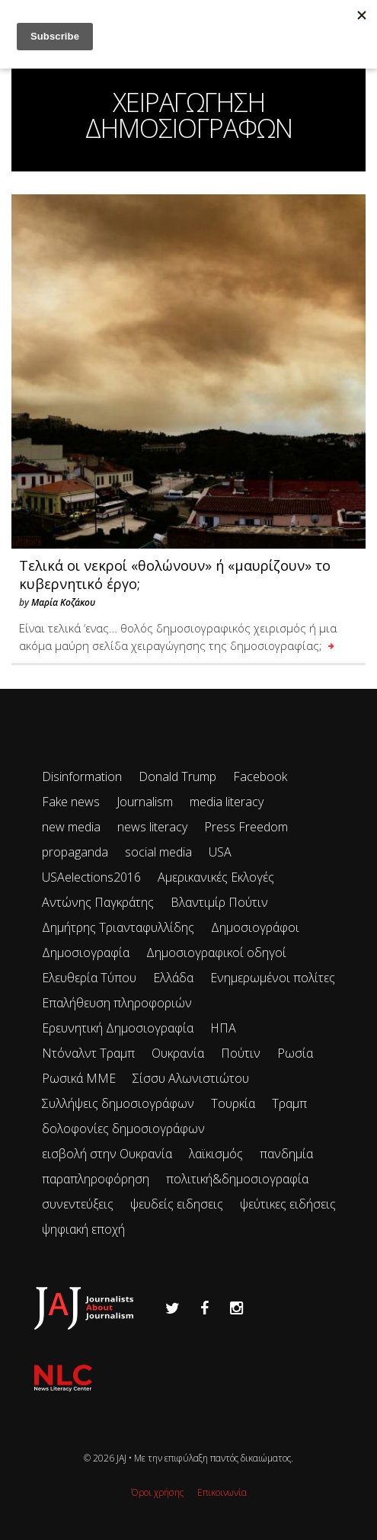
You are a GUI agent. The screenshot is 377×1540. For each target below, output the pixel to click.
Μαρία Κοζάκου (63, 602)
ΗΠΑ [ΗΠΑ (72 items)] (223, 1028)
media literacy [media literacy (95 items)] (227, 801)
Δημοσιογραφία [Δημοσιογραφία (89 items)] (85, 952)
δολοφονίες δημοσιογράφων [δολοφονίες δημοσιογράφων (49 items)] (123, 1128)
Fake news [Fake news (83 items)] (71, 801)
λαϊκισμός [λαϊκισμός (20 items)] (216, 1153)
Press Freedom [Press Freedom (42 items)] (246, 826)
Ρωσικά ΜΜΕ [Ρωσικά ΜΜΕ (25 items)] (79, 1078)
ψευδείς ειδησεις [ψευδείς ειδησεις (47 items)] (176, 1204)
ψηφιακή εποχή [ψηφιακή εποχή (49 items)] (83, 1229)
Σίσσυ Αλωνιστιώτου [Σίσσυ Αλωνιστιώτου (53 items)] (191, 1078)
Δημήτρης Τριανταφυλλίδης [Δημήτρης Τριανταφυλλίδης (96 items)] (118, 927)
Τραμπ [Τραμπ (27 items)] (289, 1103)
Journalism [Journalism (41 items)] (145, 801)
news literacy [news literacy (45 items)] (152, 826)
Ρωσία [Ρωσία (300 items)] (295, 1053)
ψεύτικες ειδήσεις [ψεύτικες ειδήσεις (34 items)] (288, 1204)
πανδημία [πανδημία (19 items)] (286, 1153)
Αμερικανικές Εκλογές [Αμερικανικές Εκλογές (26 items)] (216, 877)
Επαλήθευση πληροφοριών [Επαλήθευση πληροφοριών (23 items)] (117, 1002)
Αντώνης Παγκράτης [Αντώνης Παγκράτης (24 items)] (98, 902)
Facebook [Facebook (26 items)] (260, 776)
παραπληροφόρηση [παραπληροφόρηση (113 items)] (95, 1178)
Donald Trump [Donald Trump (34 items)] (177, 776)
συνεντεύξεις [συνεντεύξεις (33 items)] (77, 1204)
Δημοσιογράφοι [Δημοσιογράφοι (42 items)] (255, 927)
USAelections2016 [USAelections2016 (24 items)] (91, 877)
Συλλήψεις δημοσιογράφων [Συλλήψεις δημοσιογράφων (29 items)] (118, 1103)
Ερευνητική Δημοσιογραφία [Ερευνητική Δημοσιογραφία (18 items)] (117, 1028)
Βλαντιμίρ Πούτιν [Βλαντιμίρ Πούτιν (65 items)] (219, 902)
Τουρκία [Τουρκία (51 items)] (233, 1103)
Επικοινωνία (222, 1492)
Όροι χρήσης (157, 1492)
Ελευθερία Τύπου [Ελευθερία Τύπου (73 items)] (89, 977)
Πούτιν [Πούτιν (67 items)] (240, 1053)
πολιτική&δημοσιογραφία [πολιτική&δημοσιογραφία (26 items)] (237, 1178)
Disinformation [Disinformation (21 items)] (82, 776)
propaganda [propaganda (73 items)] (75, 852)
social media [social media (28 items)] (158, 852)
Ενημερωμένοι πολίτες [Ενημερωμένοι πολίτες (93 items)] (272, 977)
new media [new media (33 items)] (71, 826)
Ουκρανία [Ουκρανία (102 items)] (178, 1053)
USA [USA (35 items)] (220, 852)
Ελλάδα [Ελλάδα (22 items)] (173, 977)
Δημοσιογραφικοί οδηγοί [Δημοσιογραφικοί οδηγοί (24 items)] (216, 952)
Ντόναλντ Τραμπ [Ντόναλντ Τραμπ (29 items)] (88, 1053)
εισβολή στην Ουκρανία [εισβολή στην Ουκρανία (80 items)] (107, 1153)
